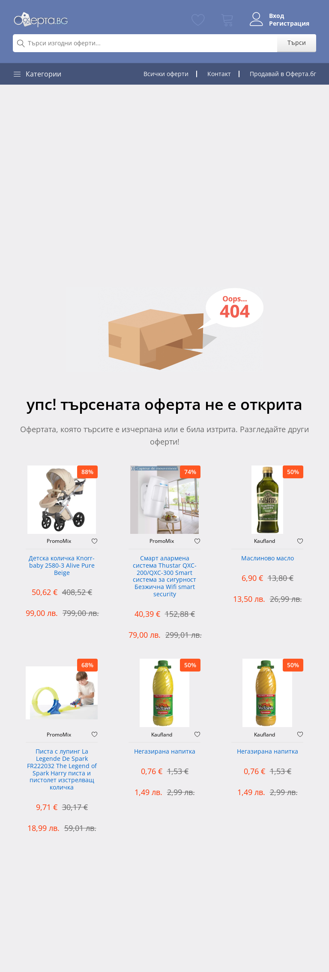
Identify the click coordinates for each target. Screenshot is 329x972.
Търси (296, 42)
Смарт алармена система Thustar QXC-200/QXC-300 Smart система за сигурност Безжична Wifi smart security (165, 576)
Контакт (219, 74)
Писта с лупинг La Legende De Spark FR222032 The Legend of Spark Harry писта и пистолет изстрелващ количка (62, 769)
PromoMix (59, 541)
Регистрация (289, 23)
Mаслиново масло (267, 558)
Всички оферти (166, 74)
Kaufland (264, 541)
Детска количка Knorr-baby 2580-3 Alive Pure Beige (62, 566)
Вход (276, 16)
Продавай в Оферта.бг (283, 74)
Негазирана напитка (164, 751)
